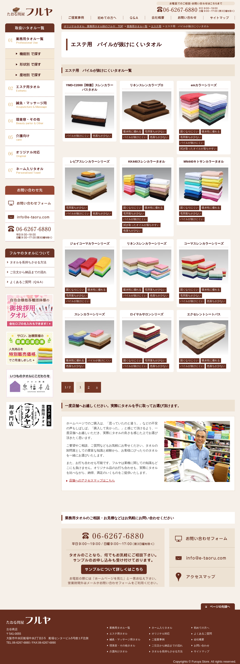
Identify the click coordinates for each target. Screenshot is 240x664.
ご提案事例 (158, 639)
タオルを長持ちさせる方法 (28, 262)
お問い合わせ (201, 645)
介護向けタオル (118, 651)
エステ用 (156, 26)
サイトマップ (201, 651)
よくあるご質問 (203, 633)
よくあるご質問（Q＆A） (27, 282)
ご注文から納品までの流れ (28, 272)
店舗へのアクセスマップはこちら (92, 480)
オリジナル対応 (161, 633)
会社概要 (199, 639)
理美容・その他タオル (122, 645)
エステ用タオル (118, 633)
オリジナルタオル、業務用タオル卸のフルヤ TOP (93, 26)
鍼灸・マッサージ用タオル (124, 639)
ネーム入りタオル (162, 627)
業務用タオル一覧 (137, 26)
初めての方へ (201, 627)
